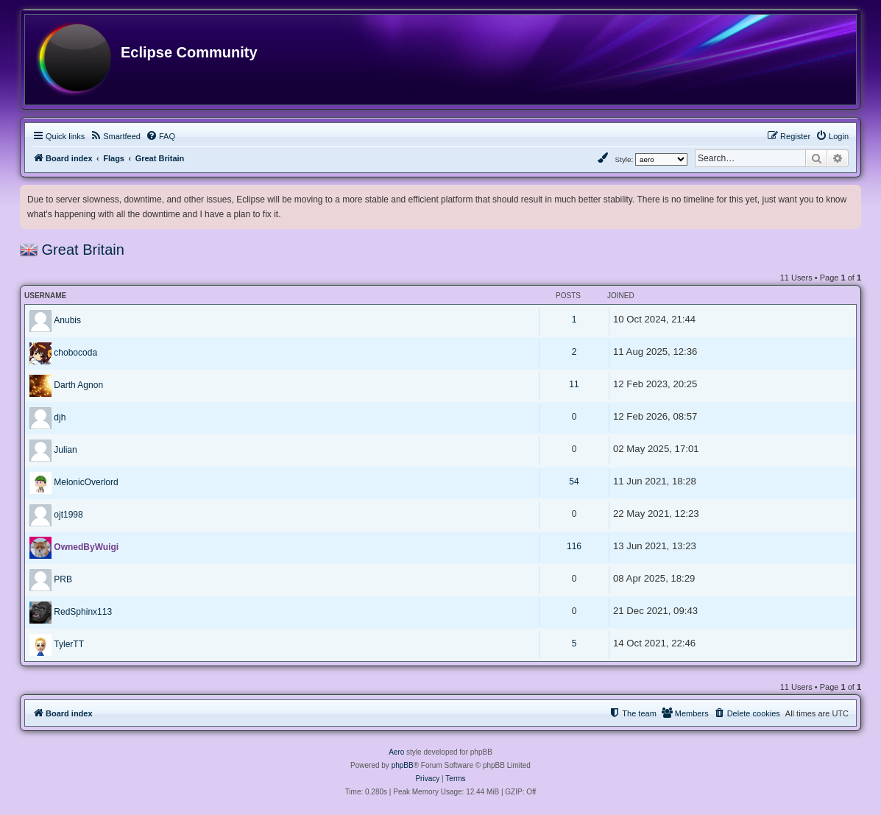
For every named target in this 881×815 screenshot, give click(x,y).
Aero (396, 752)
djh (60, 417)
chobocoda (75, 352)
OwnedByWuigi (86, 547)
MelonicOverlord (86, 482)
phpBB (403, 765)
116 (574, 546)
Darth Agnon (78, 385)
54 (574, 481)
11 (574, 384)
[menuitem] (115, 136)
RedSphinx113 (83, 612)
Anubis (67, 320)
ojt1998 (68, 514)
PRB (63, 579)
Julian (65, 450)
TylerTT (69, 644)
